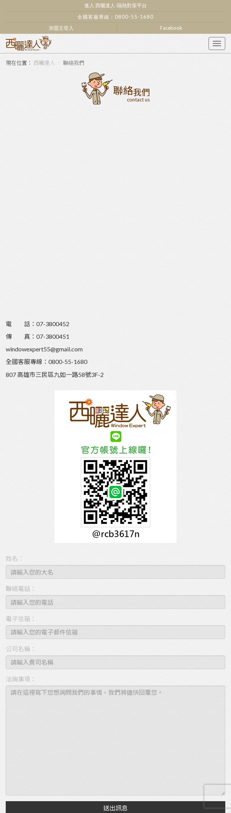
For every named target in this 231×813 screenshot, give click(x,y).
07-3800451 (52, 336)
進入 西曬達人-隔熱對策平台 (115, 5)
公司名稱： (21, 648)
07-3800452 (52, 323)
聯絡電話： (21, 588)
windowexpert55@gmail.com (44, 349)
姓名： (15, 558)
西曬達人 (44, 63)
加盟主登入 (61, 28)
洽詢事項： (21, 679)
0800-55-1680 (134, 17)
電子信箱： (21, 618)
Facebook (171, 28)
